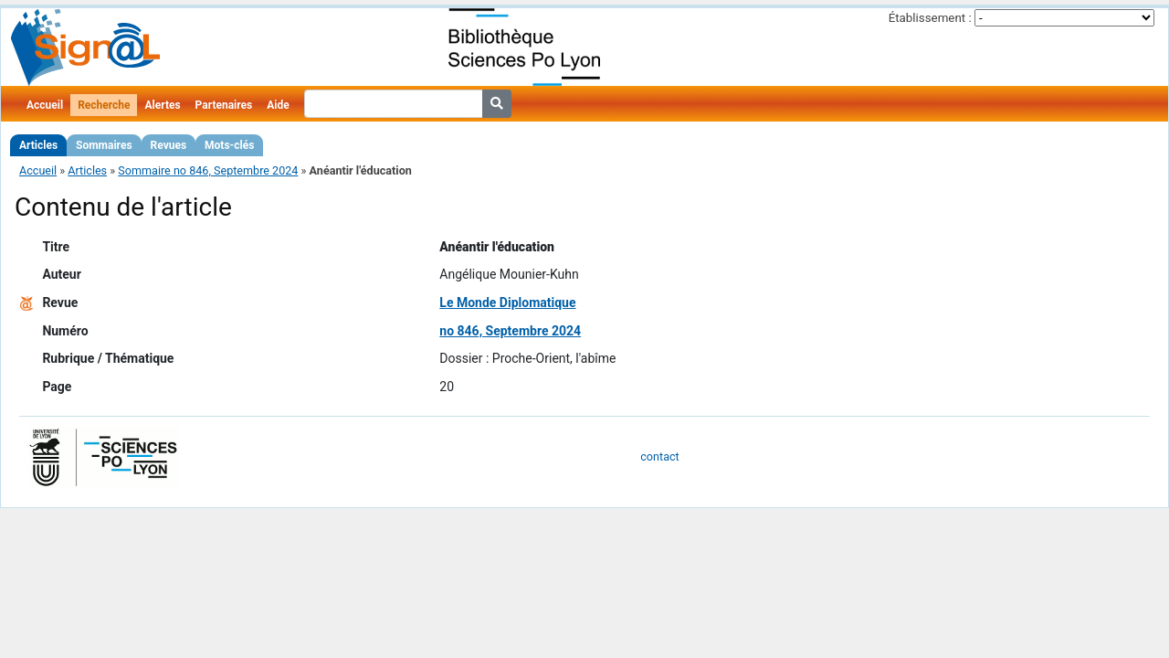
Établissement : (930, 18)
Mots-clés (229, 145)
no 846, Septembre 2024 (510, 331)
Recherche (104, 105)
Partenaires (224, 105)
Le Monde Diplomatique (507, 302)
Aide (278, 105)
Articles (38, 145)
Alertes (162, 105)
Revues (169, 145)
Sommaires (104, 145)
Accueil (44, 105)
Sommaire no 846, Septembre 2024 (208, 170)
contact (659, 456)
